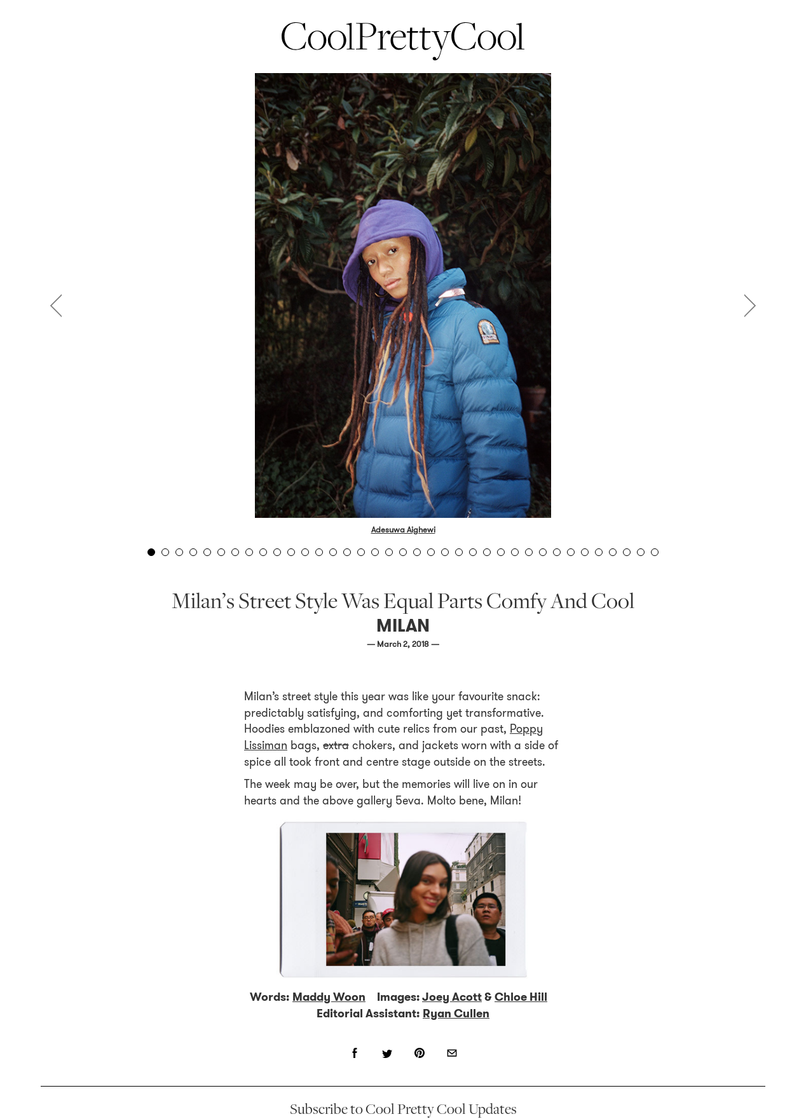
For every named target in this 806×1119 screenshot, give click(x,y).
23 (459, 552)
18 (389, 552)
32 (585, 552)
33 (599, 552)
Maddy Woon (328, 997)
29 (543, 552)
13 (319, 552)
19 (403, 552)
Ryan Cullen (456, 1013)
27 (515, 552)
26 (501, 552)
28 (529, 552)
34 (613, 552)
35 (627, 552)
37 (655, 552)
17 (375, 552)
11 (291, 552)
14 (333, 552)
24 (473, 552)
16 (361, 552)
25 (487, 552)
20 (417, 552)
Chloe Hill (521, 997)
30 (557, 552)
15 (347, 552)
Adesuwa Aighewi (403, 530)
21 (431, 552)
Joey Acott (452, 997)
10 (277, 552)
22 (445, 552)
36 (641, 552)
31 (571, 552)
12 (305, 552)
